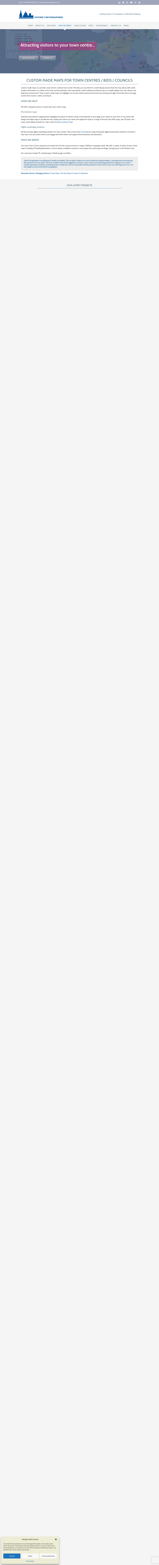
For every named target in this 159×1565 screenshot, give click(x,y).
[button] (56, 1539)
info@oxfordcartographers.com (49, 2)
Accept (11, 1556)
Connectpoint (86, 132)
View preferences (48, 1556)
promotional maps (66, 122)
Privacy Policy (30, 1561)
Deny (30, 1556)
